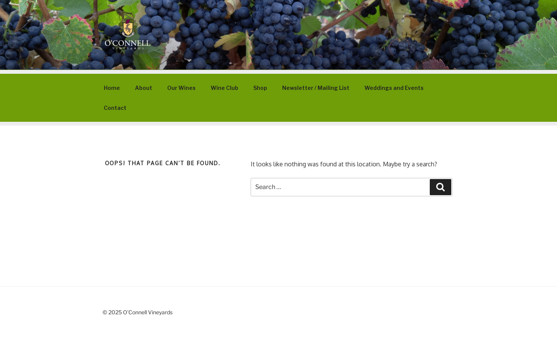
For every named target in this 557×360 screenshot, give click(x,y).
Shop (260, 88)
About (143, 88)
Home (112, 88)
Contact (115, 108)
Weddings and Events (394, 88)
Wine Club (224, 88)
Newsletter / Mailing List (315, 88)
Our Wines (181, 88)
